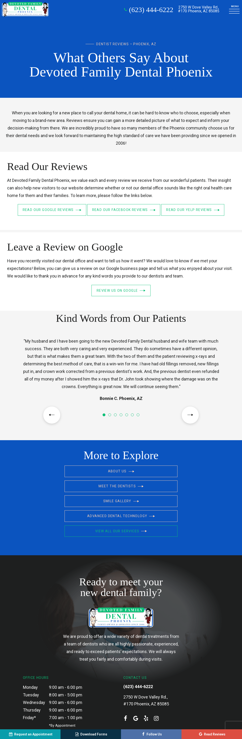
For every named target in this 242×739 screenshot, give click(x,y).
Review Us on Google (121, 289)
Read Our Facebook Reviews (124, 210)
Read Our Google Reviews (52, 210)
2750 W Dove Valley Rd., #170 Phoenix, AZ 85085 (146, 669)
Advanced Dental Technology (162, 484)
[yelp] (146, 687)
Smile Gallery (80, 484)
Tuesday (31, 663)
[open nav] (235, 9)
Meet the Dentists (162, 469)
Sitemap (85, 718)
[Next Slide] (190, 413)
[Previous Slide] (51, 413)
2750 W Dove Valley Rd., (198, 9)
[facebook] (125, 687)
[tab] (104, 413)
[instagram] (156, 687)
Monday (30, 655)
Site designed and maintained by (187, 717)
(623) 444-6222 (148, 9)
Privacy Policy (104, 718)
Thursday (32, 678)
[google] (135, 687)
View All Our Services (121, 499)
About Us (80, 469)
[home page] (25, 9)
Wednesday (34, 670)
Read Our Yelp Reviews (192, 210)
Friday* (29, 685)
